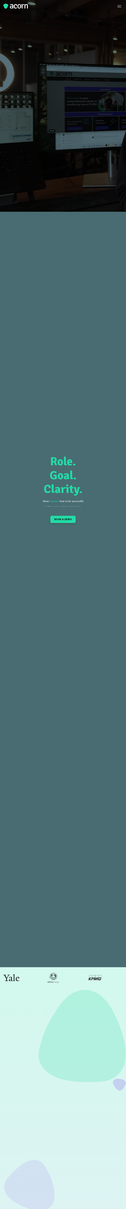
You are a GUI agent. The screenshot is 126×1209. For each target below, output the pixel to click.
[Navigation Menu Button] (119, 6)
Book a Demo (63, 519)
